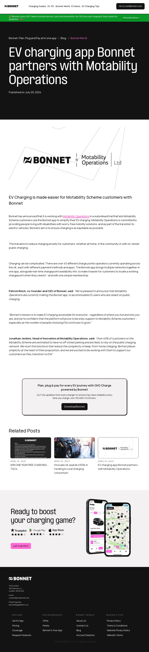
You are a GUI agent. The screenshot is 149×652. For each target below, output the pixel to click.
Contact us (82, 625)
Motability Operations (76, 216)
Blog (63, 38)
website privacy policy (118, 630)
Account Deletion (85, 635)
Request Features (21, 635)
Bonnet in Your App (52, 630)
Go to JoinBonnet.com (130, 6)
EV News (75, 6)
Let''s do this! (21, 546)
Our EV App (18, 620)
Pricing (15, 625)
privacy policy (114, 620)
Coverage (17, 630)
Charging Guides (37, 6)
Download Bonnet (74, 406)
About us (81, 620)
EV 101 (51, 6)
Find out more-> (131, 17)
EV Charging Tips (90, 6)
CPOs (45, 620)
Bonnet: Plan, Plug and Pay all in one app (33, 38)
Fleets (46, 625)
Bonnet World (63, 6)
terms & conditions (117, 625)
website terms (115, 635)
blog (78, 630)
